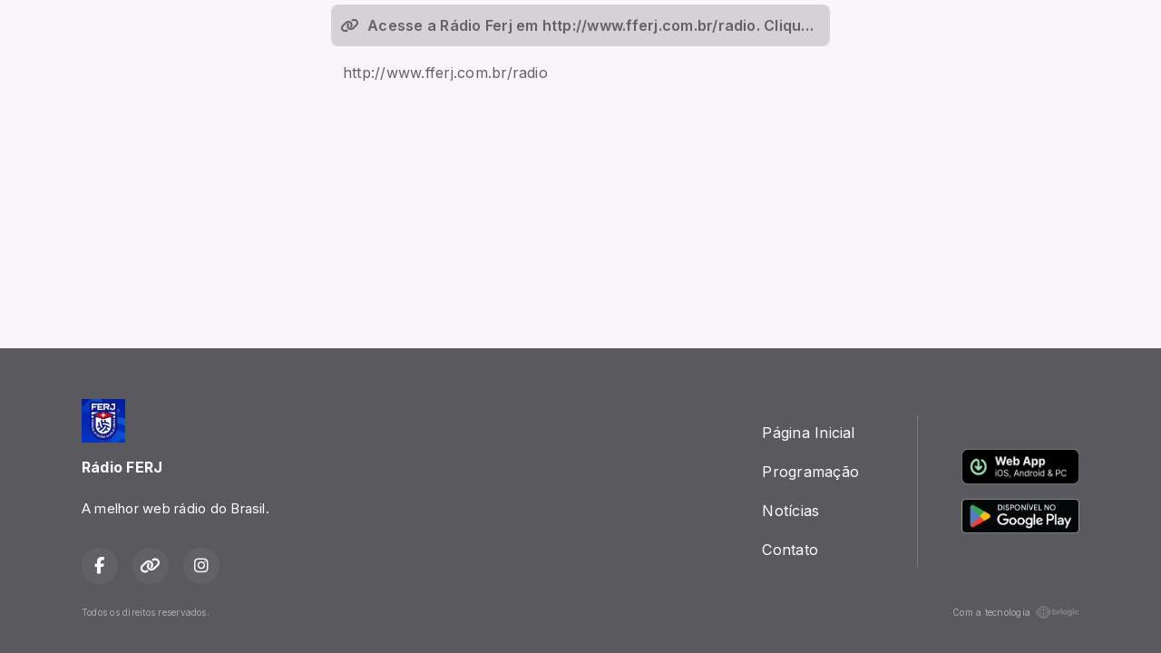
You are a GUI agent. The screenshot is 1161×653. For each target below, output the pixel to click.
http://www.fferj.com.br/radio (445, 72)
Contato (790, 550)
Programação (810, 472)
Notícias (790, 511)
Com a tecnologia (1015, 612)
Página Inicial (808, 433)
